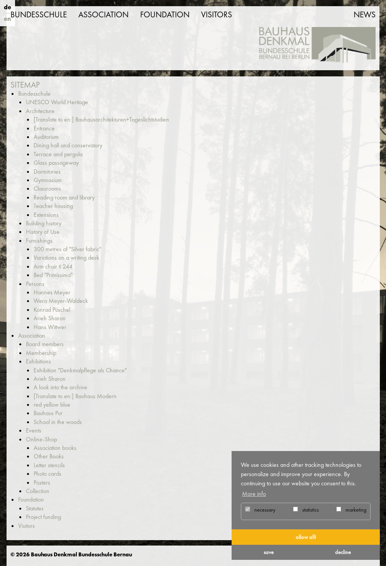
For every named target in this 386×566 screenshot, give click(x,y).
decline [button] (343, 552)
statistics (306, 509)
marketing (351, 509)
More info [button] (254, 494)
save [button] (269, 552)
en (7, 19)
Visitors (216, 14)
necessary (260, 509)
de (7, 7)
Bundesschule (38, 14)
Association (103, 14)
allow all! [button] (306, 537)
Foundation (165, 14)
